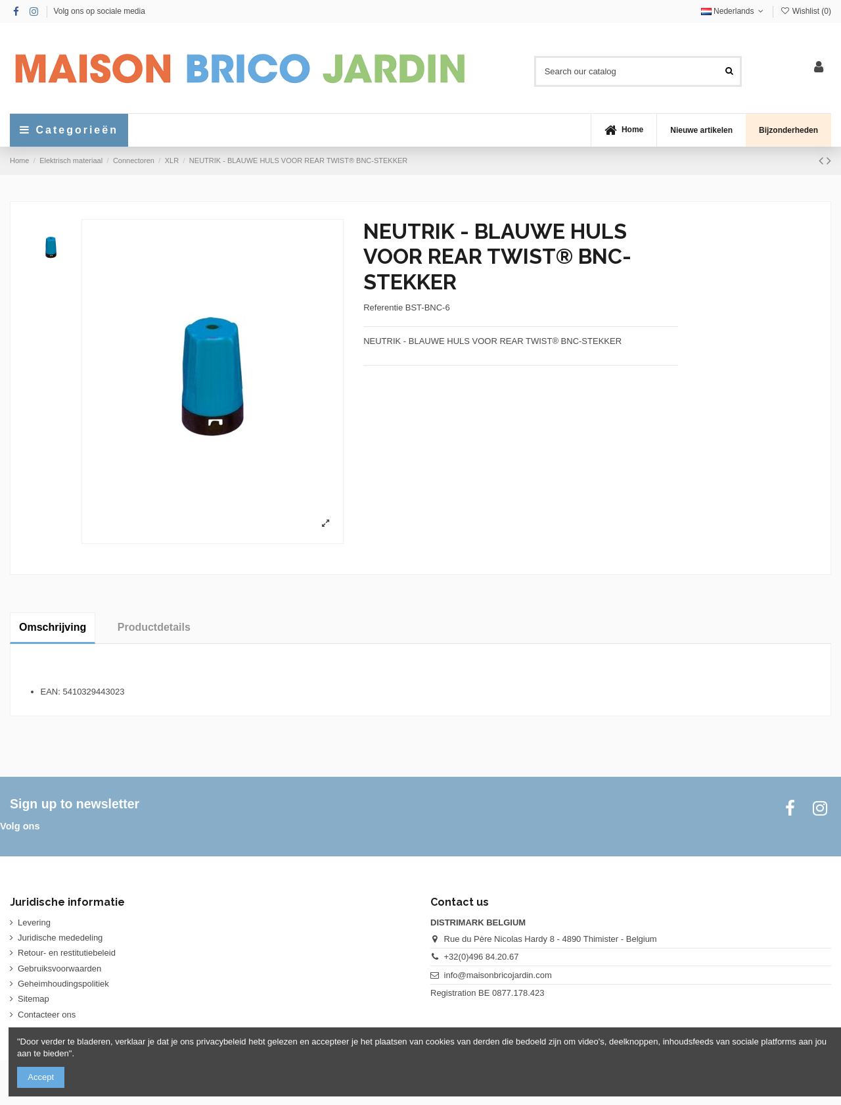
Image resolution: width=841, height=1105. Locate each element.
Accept (41, 1077)
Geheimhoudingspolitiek (63, 984)
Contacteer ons (47, 1014)
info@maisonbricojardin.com (498, 975)
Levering (34, 922)
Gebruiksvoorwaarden (59, 968)
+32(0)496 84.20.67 (481, 957)
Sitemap (33, 999)
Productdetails (154, 627)
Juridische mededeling (60, 938)
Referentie (383, 307)
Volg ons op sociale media (99, 11)
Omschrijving (52, 627)
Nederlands (733, 11)
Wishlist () (805, 11)
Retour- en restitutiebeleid (67, 953)
